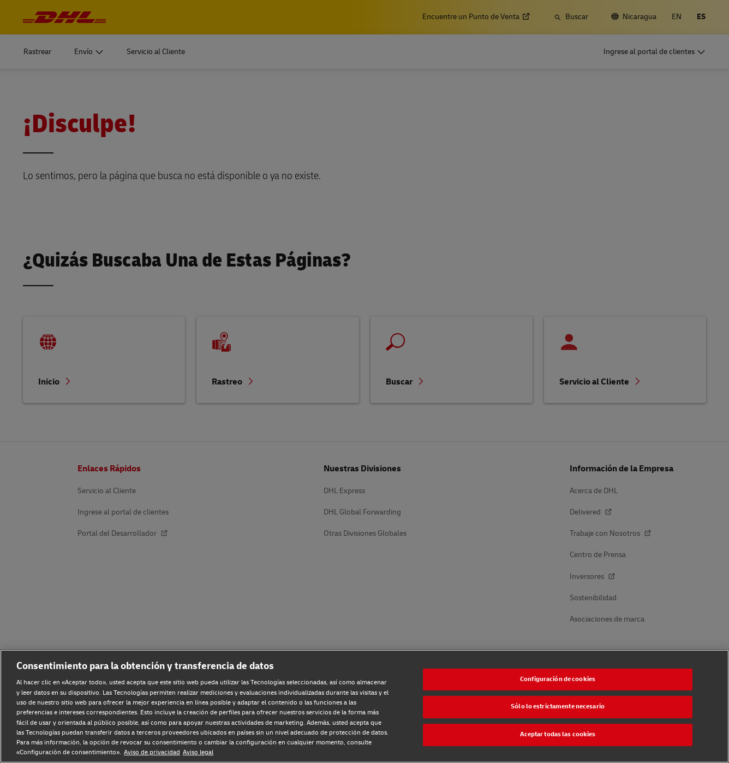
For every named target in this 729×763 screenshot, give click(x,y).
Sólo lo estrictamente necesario (558, 707)
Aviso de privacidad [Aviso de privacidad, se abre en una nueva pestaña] (152, 752)
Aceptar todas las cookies (558, 734)
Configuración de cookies (557, 679)
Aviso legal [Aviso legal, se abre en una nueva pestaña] (198, 752)
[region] (364, 706)
